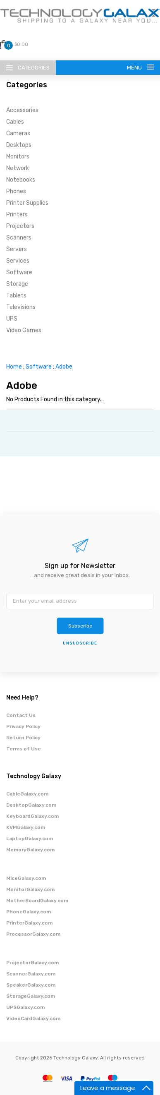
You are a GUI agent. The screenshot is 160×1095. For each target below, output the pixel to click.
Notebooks (20, 179)
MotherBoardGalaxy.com (37, 900)
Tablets (16, 295)
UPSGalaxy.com (25, 1007)
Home (14, 366)
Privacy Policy (23, 726)
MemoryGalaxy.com (30, 850)
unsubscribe (80, 643)
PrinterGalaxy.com (29, 923)
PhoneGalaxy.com (28, 912)
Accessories (22, 110)
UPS (11, 318)
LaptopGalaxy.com (29, 838)
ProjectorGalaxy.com (32, 963)
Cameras (18, 133)
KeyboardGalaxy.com (32, 816)
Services (17, 260)
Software (19, 272)
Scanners (18, 237)
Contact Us (21, 715)
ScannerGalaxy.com (30, 974)
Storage (17, 284)
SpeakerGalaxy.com (30, 985)
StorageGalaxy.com (30, 996)
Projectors (20, 226)
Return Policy (23, 737)
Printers (17, 214)
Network (17, 168)
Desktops (18, 145)
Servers (16, 249)
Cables (15, 121)
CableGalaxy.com (27, 794)
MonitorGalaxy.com (30, 889)
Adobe (63, 366)
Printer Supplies (27, 202)
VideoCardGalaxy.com (33, 1018)
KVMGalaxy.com (25, 827)
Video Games (23, 330)
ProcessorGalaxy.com (33, 934)
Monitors (17, 156)
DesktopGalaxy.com (31, 805)
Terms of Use (23, 749)
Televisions (21, 307)
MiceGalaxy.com (26, 878)
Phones (16, 191)
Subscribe (80, 626)
